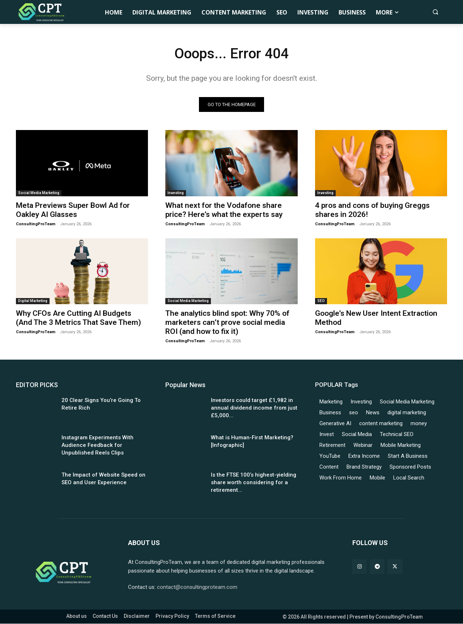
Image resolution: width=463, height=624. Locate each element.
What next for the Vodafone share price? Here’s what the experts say (224, 210)
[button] (435, 11)
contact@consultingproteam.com (197, 587)
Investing (175, 193)
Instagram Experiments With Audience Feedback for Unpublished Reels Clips (97, 445)
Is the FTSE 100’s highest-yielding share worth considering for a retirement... (253, 483)
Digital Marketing (32, 301)
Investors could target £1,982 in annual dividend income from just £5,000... (254, 408)
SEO (321, 301)
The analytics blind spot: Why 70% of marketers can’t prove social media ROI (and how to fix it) (227, 322)
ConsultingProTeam (35, 224)
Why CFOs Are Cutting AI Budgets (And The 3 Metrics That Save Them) (78, 318)
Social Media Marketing (38, 193)
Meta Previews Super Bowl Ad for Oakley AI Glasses (73, 210)
